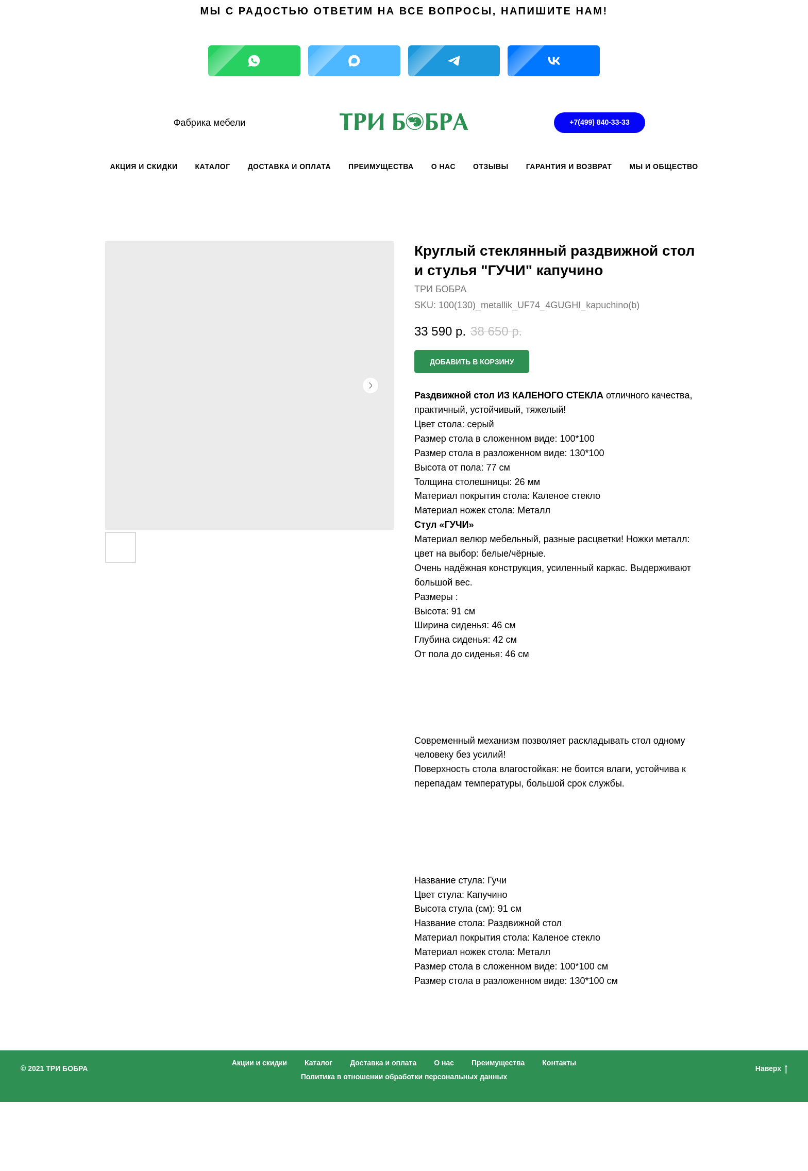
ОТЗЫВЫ (491, 166)
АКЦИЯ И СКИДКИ (143, 166)
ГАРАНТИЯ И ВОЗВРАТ (569, 166)
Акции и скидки (259, 1063)
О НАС (443, 166)
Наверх (771, 1069)
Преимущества (498, 1063)
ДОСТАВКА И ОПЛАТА (289, 166)
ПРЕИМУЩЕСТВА (381, 166)
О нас (444, 1063)
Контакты (559, 1063)
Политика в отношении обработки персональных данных (404, 1077)
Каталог (318, 1063)
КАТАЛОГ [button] (212, 166)
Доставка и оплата (383, 1063)
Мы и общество (663, 166)
